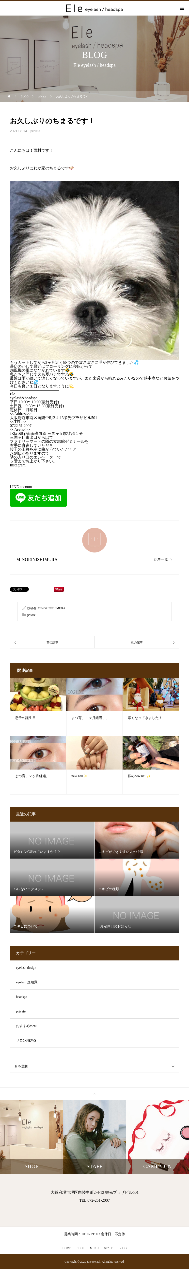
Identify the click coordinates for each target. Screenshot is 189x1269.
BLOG (123, 1248)
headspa (21, 997)
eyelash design (26, 968)
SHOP (80, 1248)
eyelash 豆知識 (26, 982)
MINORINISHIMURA (37, 559)
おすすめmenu (26, 1026)
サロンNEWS (26, 1040)
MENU (94, 1248)
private (35, 131)
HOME (66, 1248)
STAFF (108, 1248)
